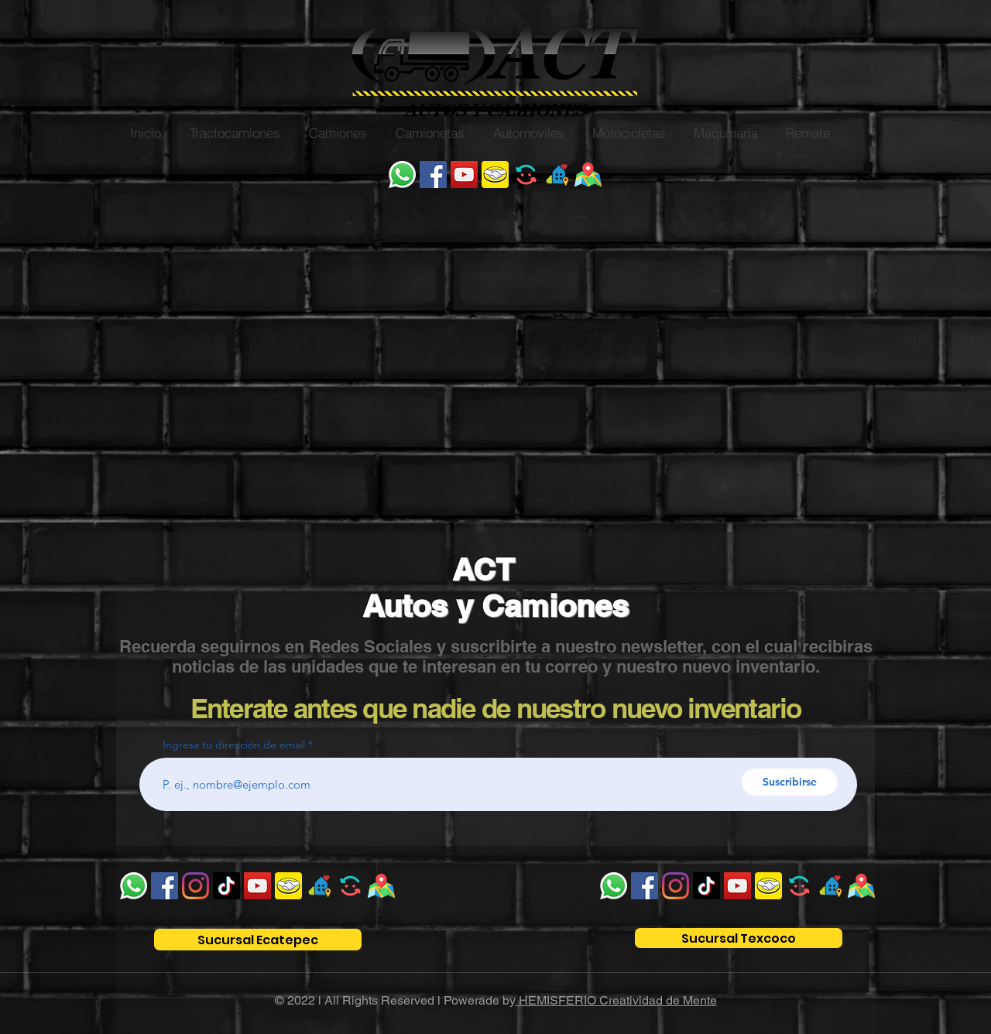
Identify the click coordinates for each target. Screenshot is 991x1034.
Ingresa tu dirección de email (234, 744)
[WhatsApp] (402, 174)
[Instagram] (195, 885)
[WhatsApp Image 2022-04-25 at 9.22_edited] (588, 174)
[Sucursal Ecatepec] (258, 939)
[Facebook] (433, 174)
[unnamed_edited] (526, 174)
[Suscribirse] (790, 782)
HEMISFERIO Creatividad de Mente (616, 1000)
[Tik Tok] (226, 885)
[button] (234, 133)
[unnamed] (495, 174)
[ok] (557, 174)
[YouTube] (464, 174)
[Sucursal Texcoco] (738, 938)
